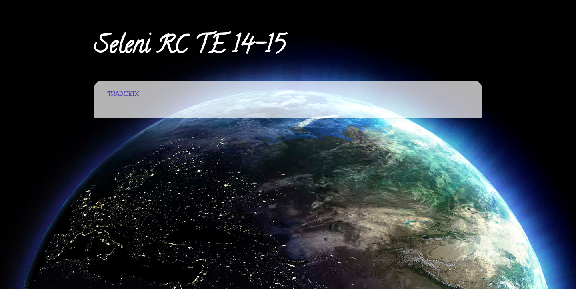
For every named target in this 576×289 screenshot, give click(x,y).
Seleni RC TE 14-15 (189, 48)
